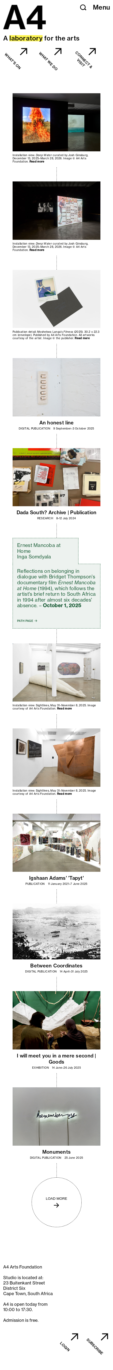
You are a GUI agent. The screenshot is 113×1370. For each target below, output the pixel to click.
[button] (83, 7)
